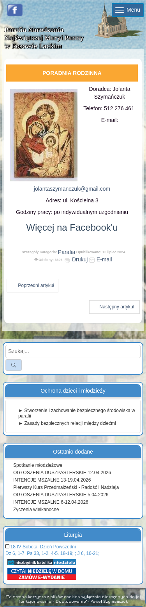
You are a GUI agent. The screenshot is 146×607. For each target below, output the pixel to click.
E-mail (100, 259)
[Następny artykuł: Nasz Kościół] (114, 307)
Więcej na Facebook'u (72, 227)
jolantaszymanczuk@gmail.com (72, 189)
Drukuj (76, 259)
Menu (127, 10)
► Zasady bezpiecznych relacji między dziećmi (67, 423)
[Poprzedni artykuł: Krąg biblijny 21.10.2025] (32, 285)
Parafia (66, 252)
